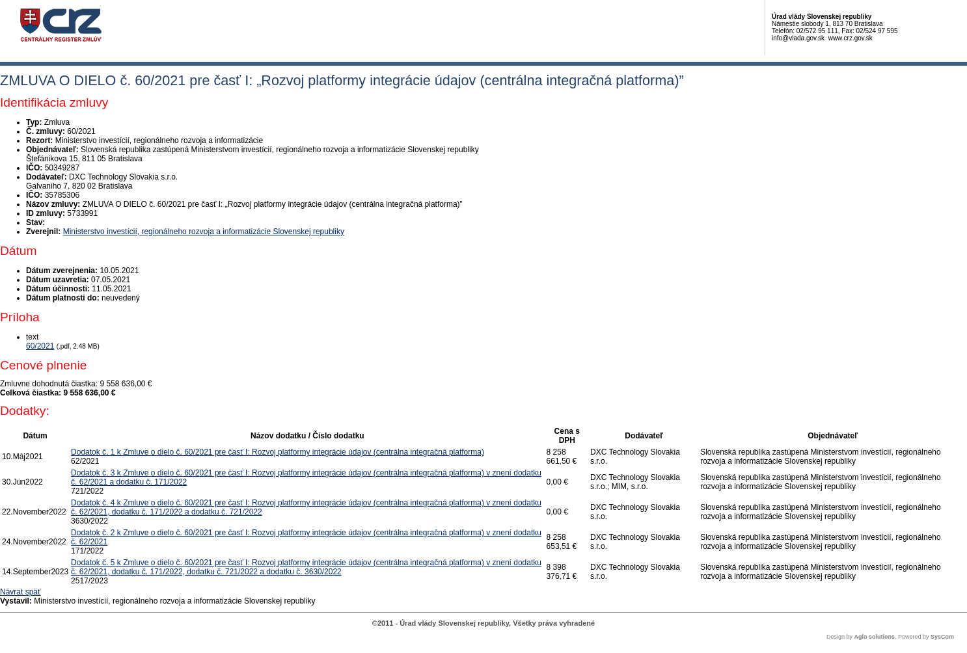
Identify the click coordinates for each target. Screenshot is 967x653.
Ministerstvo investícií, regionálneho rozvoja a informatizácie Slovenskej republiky (203, 231)
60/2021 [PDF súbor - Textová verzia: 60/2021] (40, 346)
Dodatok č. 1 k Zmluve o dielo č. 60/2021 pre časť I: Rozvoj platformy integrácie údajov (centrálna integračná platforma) (277, 452)
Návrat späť (20, 591)
